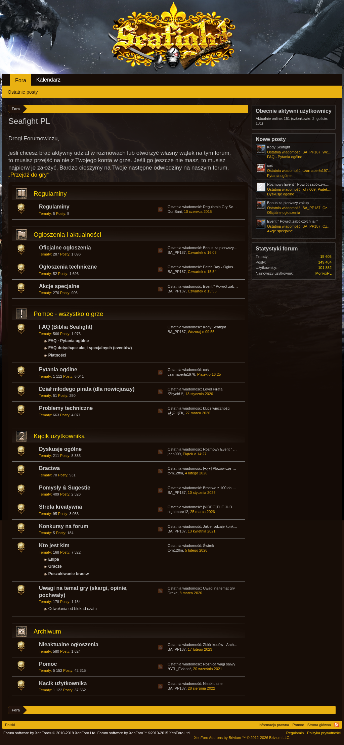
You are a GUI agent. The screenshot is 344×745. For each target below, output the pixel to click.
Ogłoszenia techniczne (68, 267)
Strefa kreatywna (60, 507)
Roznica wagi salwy (219, 664)
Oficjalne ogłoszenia (65, 247)
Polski (10, 725)
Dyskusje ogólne (60, 449)
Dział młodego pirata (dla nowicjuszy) (86, 389)
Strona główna (319, 725)
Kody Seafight (214, 327)
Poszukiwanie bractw (68, 573)
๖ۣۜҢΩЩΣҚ (175, 413)
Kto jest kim (54, 545)
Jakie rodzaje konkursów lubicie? (230, 526)
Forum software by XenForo (49, 733)
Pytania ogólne (58, 369)
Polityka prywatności (324, 733)
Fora (20, 80)
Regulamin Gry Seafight (222, 207)
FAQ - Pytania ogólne (68, 340)
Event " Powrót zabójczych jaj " (228, 286)
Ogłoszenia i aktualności (67, 234)
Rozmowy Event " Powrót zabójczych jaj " (237, 449)
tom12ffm (175, 473)
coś (206, 370)
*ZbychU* (175, 394)
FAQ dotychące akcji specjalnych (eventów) (90, 347)
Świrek (208, 546)
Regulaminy (50, 193)
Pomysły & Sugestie (64, 488)
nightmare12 (178, 512)
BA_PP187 (177, 252)
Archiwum (47, 631)
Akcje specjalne (59, 286)
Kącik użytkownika (59, 435)
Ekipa (53, 559)
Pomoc (48, 664)
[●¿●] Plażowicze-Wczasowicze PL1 (232, 468)
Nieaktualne (212, 684)
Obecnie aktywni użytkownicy (294, 111)
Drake (172, 593)
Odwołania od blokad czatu (72, 608)
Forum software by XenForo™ (144, 733)
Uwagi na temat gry (219, 588)
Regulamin (295, 733)
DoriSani (175, 211)
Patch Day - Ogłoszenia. (223, 267)
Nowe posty (271, 139)
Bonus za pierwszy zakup (224, 248)
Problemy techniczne (66, 408)
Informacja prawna (274, 725)
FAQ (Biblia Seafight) (65, 327)
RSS (160, 209)
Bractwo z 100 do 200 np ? (225, 488)
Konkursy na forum (63, 526)
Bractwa (49, 468)
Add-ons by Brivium (242, 738)
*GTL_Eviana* (179, 669)
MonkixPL (323, 273)
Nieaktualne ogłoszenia (68, 644)
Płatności (57, 355)
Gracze (55, 566)
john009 (174, 454)
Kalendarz (48, 80)
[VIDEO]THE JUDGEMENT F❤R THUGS (237, 507)
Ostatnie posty (23, 92)
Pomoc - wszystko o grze (68, 313)
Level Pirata (212, 389)
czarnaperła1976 (181, 374)
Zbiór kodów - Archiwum (222, 645)
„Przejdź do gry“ (28, 175)
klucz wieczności (216, 408)
